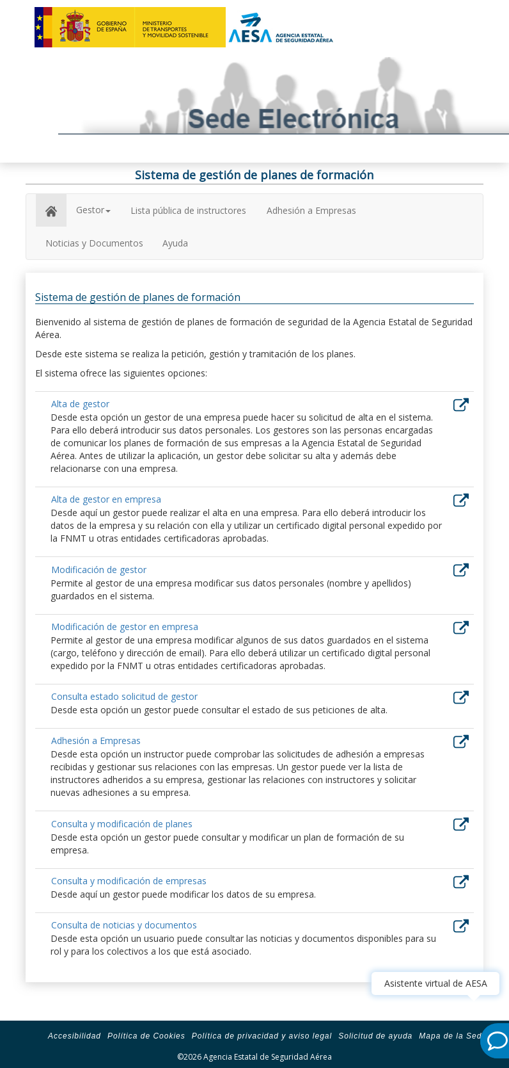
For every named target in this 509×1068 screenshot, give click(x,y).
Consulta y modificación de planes (121, 824)
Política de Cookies (146, 1036)
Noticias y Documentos (94, 243)
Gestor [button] (93, 210)
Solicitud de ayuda (375, 1036)
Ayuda (175, 243)
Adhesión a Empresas (311, 210)
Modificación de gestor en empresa (124, 626)
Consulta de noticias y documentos (124, 925)
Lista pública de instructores (188, 210)
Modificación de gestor (98, 569)
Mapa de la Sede (453, 1036)
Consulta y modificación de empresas (129, 881)
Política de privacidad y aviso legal (262, 1036)
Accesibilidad (74, 1036)
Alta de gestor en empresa (106, 499)
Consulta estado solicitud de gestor (124, 696)
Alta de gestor (80, 404)
